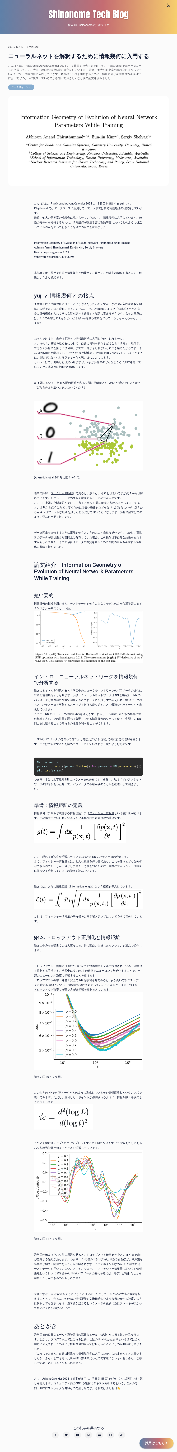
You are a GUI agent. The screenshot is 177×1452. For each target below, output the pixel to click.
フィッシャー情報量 (101, 813)
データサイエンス (21, 87)
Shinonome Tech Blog (88, 13)
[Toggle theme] (168, 5)
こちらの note (95, 308)
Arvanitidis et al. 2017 (48, 477)
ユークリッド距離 (62, 493)
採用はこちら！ (156, 1443)
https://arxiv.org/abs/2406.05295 (54, 257)
